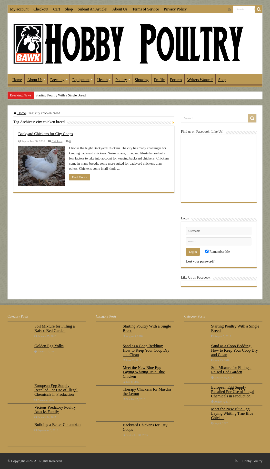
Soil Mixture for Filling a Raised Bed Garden (54, 328)
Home (17, 80)
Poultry (121, 80)
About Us (120, 9)
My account (19, 9)
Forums (176, 80)
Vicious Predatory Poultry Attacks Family (55, 409)
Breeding (57, 80)
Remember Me (217, 251)
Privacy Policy (175, 9)
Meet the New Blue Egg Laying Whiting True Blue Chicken (144, 372)
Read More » (79, 177)
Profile (159, 80)
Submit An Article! (93, 9)
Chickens (56, 141)
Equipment (81, 80)
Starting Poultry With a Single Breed (61, 95)
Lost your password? (200, 261)
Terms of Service (145, 9)
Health (102, 80)
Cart (56, 9)
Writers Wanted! (200, 80)
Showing (142, 80)
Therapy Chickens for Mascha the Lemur (147, 391)
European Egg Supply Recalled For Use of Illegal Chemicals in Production (56, 390)
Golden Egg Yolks (49, 346)
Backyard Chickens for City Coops (45, 134)
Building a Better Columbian (57, 424)
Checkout (40, 9)
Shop (69, 9)
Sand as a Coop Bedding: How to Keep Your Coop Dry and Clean (146, 350)
